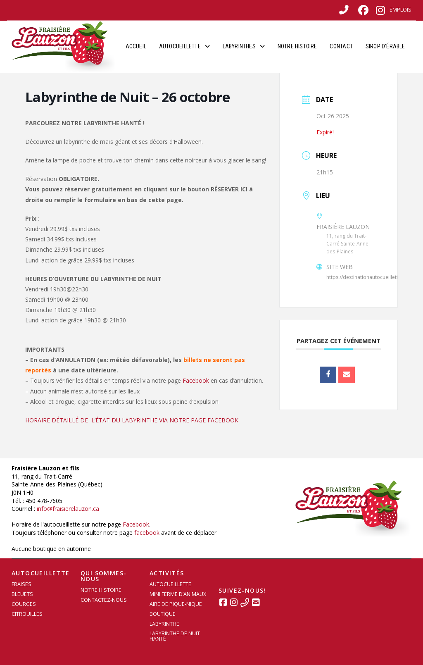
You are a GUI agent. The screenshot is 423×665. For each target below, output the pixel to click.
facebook (146, 532)
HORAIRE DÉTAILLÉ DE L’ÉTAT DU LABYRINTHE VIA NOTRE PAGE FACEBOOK (131, 420)
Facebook (196, 380)
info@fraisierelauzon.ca (68, 508)
